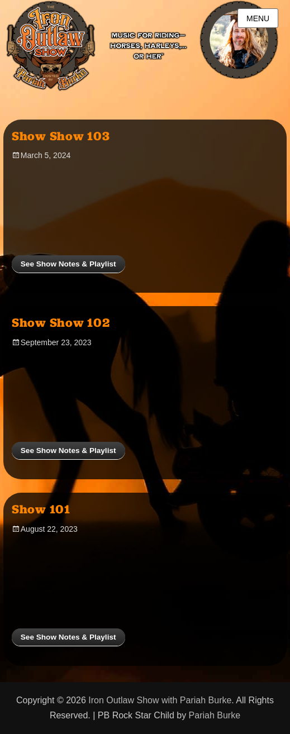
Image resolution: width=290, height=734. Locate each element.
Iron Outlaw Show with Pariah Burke (159, 700)
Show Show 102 (61, 322)
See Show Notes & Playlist (68, 264)
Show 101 (41, 509)
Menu (257, 18)
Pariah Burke (215, 715)
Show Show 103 (61, 136)
